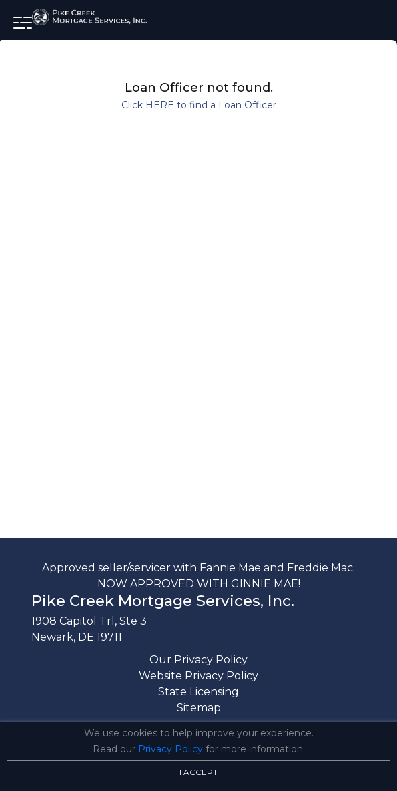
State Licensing (198, 691)
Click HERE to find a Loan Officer (198, 105)
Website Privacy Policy (198, 675)
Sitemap (199, 707)
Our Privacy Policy (198, 659)
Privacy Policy (170, 749)
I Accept (198, 772)
